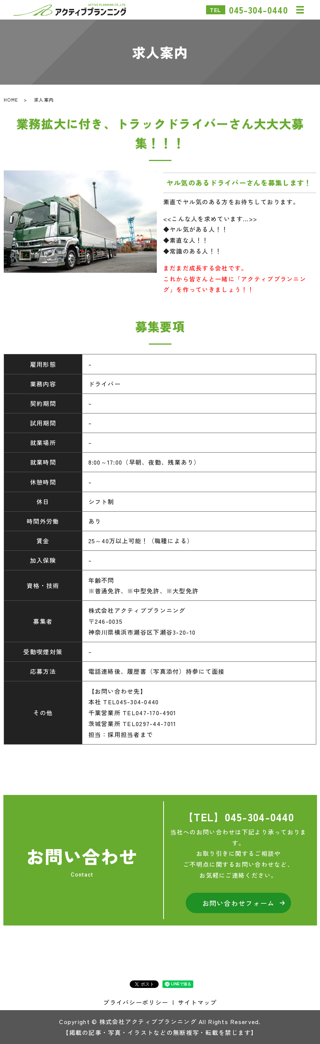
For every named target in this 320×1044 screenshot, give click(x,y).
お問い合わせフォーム (238, 903)
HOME (11, 99)
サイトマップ (197, 1002)
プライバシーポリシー (135, 1002)
